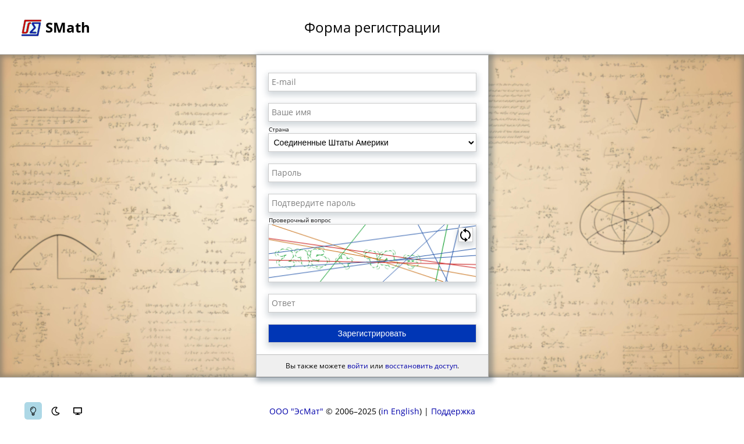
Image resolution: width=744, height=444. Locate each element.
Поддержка (453, 411)
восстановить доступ (421, 366)
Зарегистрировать (372, 333)
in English (400, 411)
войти (357, 366)
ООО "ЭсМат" (296, 411)
